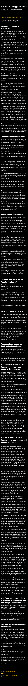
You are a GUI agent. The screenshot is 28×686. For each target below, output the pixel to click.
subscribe (23, 2)
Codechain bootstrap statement (14, 670)
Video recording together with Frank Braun (11, 17)
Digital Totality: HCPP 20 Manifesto (14, 676)
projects (9, 2)
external (13, 2)
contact (18, 2)
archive (4, 2)
